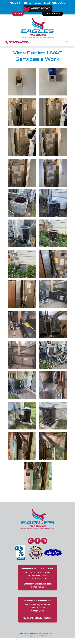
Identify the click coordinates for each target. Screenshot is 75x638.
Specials (17, 13)
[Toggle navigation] (67, 42)
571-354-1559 (17, 42)
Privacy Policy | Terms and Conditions (37, 636)
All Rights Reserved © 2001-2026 (46, 633)
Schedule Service (52, 13)
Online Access (31, 633)
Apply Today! (41, 8)
